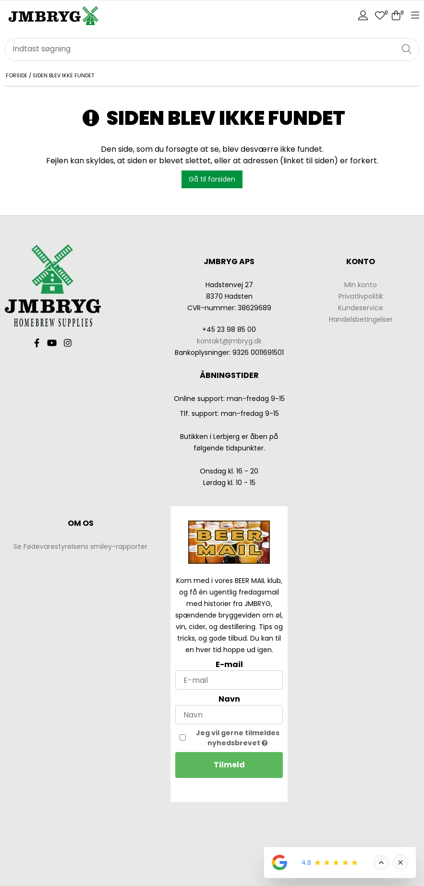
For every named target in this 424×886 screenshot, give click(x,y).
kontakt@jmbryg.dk (229, 341)
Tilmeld (229, 764)
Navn (229, 698)
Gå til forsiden (212, 179)
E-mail (229, 664)
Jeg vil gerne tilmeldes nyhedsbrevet (239, 738)
